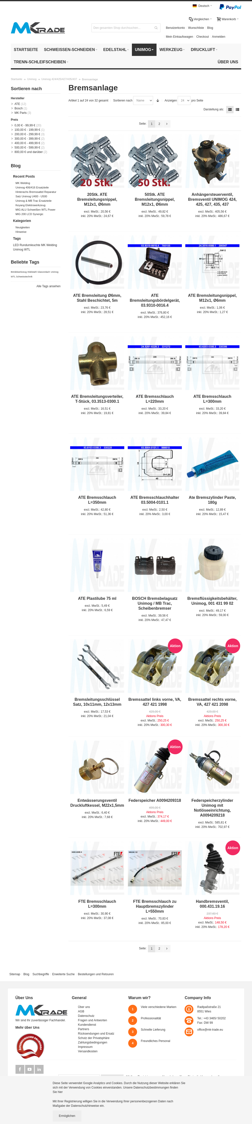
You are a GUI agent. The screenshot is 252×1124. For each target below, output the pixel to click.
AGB (81, 1011)
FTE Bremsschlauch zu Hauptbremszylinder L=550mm (154, 906)
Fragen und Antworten (92, 1020)
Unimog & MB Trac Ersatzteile (34, 200)
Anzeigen (171, 100)
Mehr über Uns (28, 1027)
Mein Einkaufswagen (179, 36)
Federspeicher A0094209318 (154, 800)
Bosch (19, 108)
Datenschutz (86, 1016)
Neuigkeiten (23, 227)
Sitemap (14, 974)
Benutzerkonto (175, 28)
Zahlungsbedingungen (92, 1042)
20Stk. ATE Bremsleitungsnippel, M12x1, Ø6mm (97, 199)
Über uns (84, 1007)
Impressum (85, 1047)
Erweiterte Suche (63, 974)
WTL (27, 249)
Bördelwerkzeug (19, 272)
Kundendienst (87, 1024)
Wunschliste (196, 28)
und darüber (29, 152)
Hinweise (21, 231)
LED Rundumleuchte (26, 245)
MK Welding (23, 183)
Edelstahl (32, 272)
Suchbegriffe (40, 974)
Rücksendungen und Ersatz (96, 1033)
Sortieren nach (122, 100)
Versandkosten (87, 1051)
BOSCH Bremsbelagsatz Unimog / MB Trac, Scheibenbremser (155, 603)
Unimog (31, 79)
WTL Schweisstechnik (21, 276)
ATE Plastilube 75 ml (97, 598)
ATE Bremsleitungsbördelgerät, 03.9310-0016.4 (155, 300)
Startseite (16, 79)
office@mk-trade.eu (210, 1029)
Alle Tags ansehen (48, 286)
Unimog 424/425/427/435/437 (59, 79)
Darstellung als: (214, 109)
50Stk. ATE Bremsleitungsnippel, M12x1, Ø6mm (155, 199)
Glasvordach (43, 272)
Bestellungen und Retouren (95, 974)
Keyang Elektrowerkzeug (31, 205)
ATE (17, 104)
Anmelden (218, 36)
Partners (83, 1029)
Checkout (202, 36)
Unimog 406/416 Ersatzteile (32, 187)
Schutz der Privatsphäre (94, 1038)
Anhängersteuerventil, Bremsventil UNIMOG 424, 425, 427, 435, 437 (212, 199)
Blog (210, 28)
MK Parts (21, 113)
